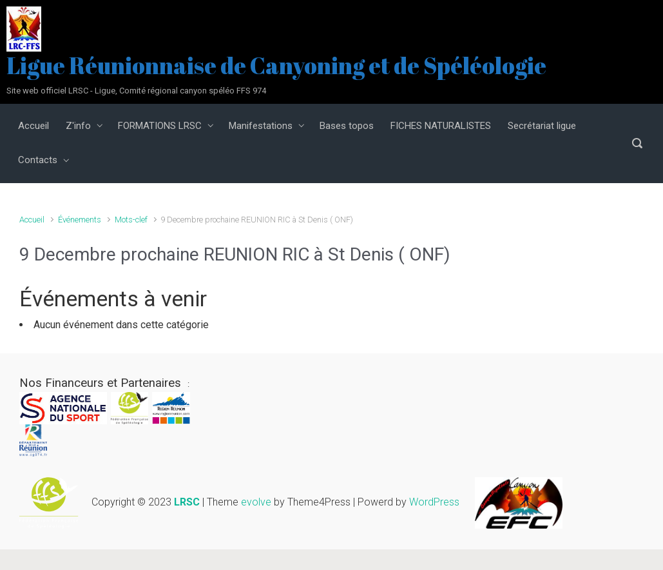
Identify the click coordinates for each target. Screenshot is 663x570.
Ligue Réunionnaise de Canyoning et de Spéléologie (276, 65)
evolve (256, 502)
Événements (79, 219)
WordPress (434, 502)
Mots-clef (131, 219)
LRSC (187, 502)
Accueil (31, 219)
